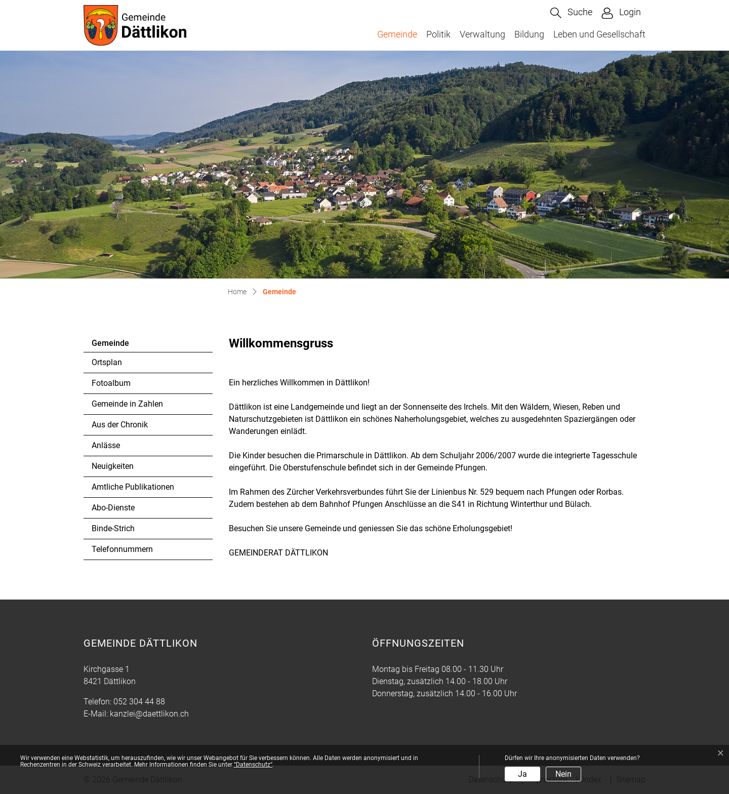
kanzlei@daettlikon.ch (149, 714)
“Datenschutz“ (253, 764)
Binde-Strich (113, 528)
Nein (563, 774)
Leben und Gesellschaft (599, 34)
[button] (571, 13)
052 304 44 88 (139, 701)
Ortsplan (107, 362)
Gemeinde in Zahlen (127, 404)
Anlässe (106, 445)
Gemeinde (399, 33)
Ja (522, 774)
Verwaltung (482, 34)
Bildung (529, 34)
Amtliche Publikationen (133, 487)
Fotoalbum (111, 383)
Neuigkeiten (113, 466)
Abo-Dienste (113, 507)
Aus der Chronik (120, 424)
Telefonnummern (122, 549)
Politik (438, 34)
